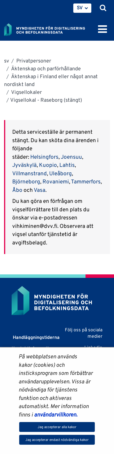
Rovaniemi (55, 181)
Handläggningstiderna (36, 337)
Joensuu (71, 156)
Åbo (18, 189)
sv (6, 60)
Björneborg (26, 181)
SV (80, 7)
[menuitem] (82, 8)
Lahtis (67, 164)
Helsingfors (44, 156)
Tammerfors (86, 181)
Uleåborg (60, 173)
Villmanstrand (29, 173)
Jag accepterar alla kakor (57, 427)
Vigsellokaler (26, 92)
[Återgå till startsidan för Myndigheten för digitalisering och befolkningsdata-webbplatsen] (48, 28)
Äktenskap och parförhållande (45, 68)
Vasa (39, 189)
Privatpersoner (33, 60)
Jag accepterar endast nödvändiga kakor (57, 439)
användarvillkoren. (55, 414)
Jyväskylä (24, 164)
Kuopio (48, 164)
